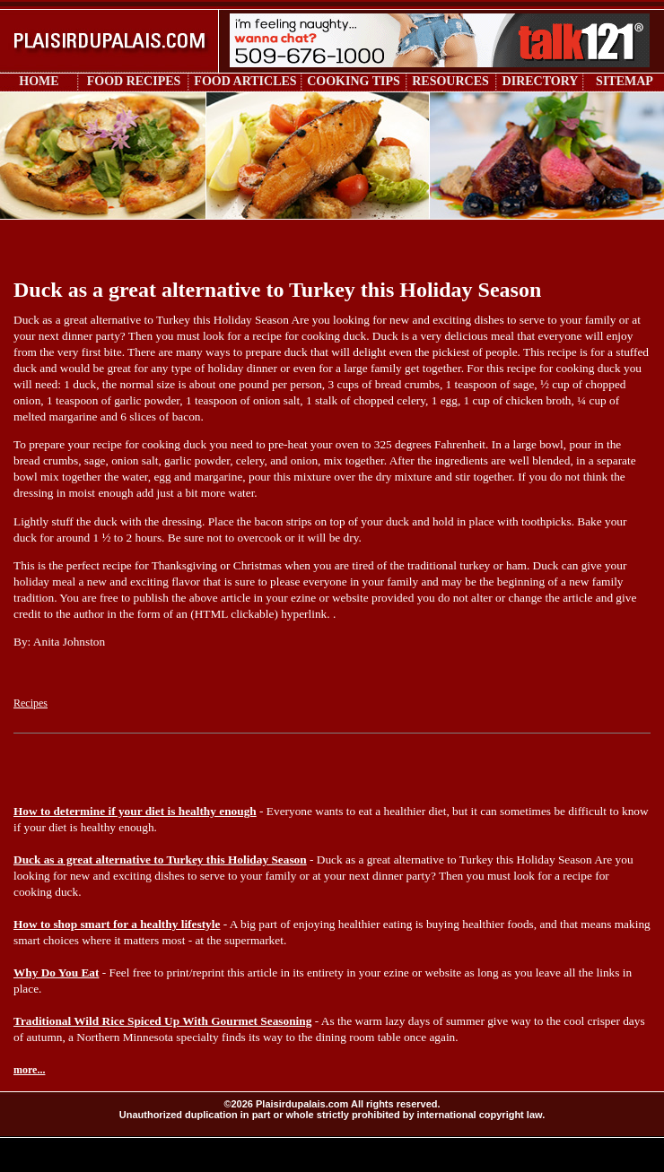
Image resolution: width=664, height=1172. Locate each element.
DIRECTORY (540, 81)
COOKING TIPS (353, 81)
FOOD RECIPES (134, 81)
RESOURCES (450, 81)
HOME (38, 81)
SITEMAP (624, 81)
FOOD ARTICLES (245, 81)
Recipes (30, 703)
